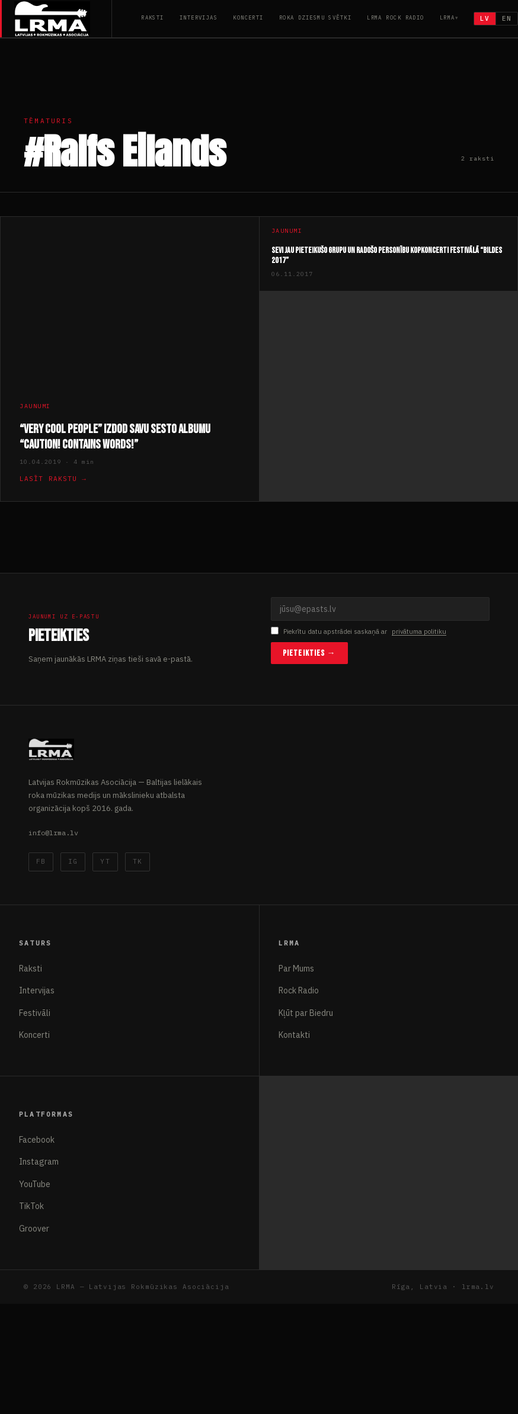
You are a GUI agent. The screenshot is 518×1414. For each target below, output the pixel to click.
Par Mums (296, 968)
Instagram (39, 1161)
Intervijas (199, 17)
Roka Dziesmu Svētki (315, 17)
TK (137, 861)
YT (105, 861)
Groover (34, 1228)
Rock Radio (299, 990)
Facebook (37, 1139)
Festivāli (34, 1013)
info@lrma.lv (53, 832)
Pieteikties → (309, 653)
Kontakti (294, 1035)
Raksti (152, 17)
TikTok (31, 1206)
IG (73, 861)
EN (506, 18)
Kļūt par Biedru (306, 1013)
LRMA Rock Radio (395, 17)
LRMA (447, 17)
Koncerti (248, 17)
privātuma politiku (419, 631)
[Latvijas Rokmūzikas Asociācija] (63, 18)
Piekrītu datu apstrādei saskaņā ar (358, 632)
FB (41, 861)
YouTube (34, 1184)
